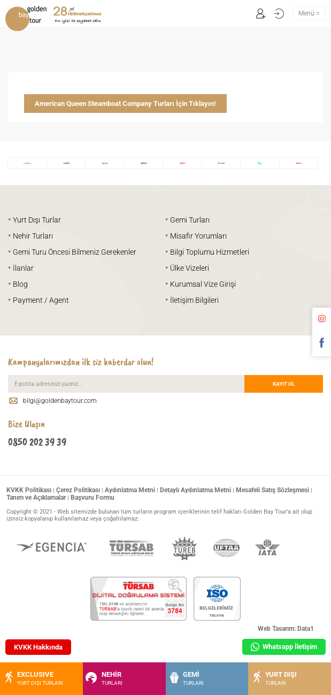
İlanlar (21, 268)
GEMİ (186, 678)
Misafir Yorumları (196, 236)
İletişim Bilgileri (192, 300)
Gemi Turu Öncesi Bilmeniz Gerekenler (72, 252)
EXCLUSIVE (33, 678)
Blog (18, 284)
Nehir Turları (30, 236)
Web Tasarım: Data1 (286, 628)
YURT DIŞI (274, 678)
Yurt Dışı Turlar (34, 220)
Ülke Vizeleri (187, 268)
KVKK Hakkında (38, 647)
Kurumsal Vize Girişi (200, 284)
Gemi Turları (187, 220)
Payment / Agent (38, 300)
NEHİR (104, 678)
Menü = (309, 13)
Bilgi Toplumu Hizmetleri (207, 252)
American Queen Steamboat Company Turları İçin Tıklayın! (125, 104)
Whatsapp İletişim (284, 647)
